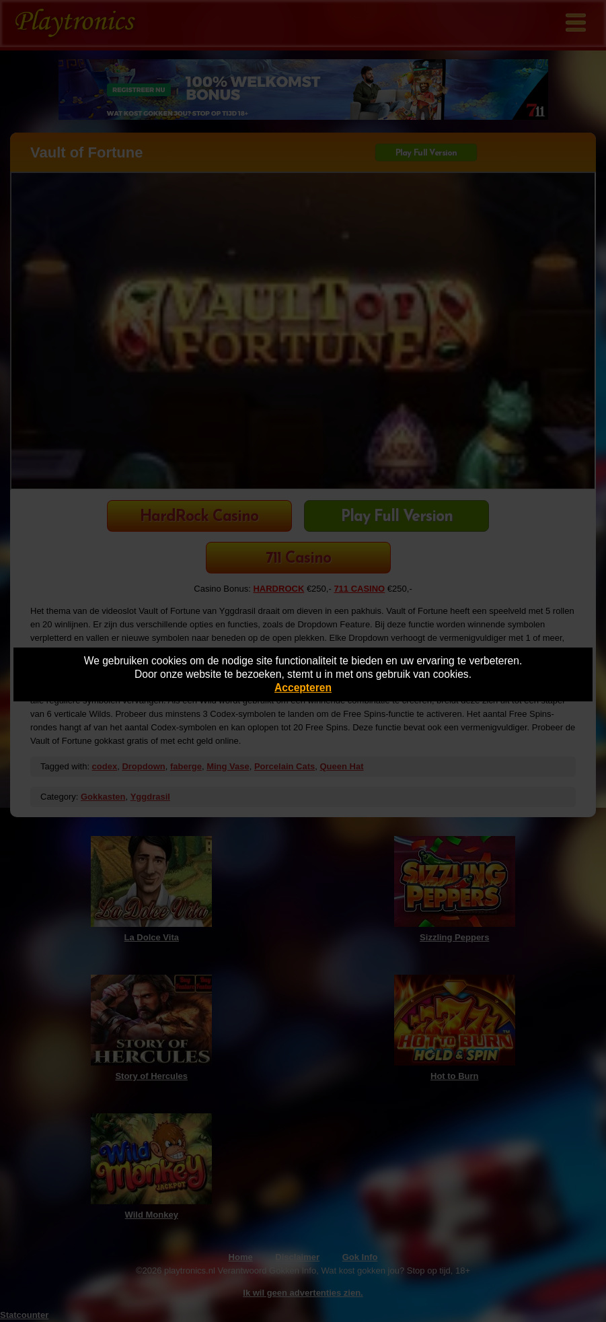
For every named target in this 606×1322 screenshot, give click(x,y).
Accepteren (303, 687)
